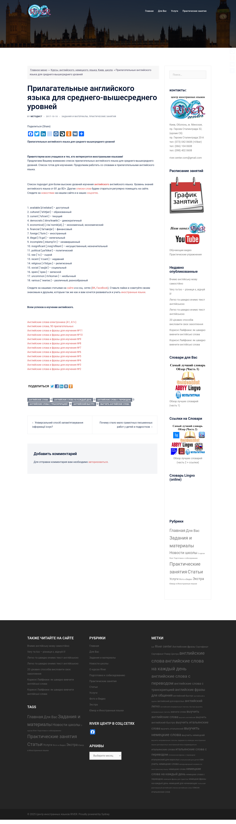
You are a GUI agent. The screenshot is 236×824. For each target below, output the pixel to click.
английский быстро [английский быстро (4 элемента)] (183, 695)
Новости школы (99, 663)
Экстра (93, 704)
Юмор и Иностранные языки (106, 710)
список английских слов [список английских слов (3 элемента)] (182, 788)
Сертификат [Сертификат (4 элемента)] (202, 646)
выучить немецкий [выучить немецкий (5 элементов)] (193, 735)
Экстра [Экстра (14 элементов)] (198, 579)
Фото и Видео (97, 698)
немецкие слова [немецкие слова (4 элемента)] (177, 769)
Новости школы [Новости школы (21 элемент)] (183, 553)
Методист (36, 116)
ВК (93, 287)
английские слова (38, 400)
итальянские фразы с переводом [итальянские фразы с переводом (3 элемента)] (182, 755)
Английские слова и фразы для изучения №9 (54, 339)
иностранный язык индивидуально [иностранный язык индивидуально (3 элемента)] (183, 745)
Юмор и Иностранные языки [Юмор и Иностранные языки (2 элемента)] (183, 583)
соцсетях (92, 192)
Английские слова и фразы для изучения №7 (54, 347)
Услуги (174, 11)
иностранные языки (133, 292)
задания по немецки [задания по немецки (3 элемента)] (186, 740)
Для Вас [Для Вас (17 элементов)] (192, 531)
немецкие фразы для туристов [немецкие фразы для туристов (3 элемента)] (175, 779)
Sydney (105, 814)
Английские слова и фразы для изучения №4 (54, 360)
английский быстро (83, 404)
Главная (149, 11)
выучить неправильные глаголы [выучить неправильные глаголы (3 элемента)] (164, 740)
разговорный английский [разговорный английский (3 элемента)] (161, 788)
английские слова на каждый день (73, 400)
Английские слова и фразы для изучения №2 (54, 369)
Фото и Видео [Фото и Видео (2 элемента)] (185, 579)
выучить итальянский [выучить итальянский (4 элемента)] (172, 728)
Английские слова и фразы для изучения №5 (54, 356)
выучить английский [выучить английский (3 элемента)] (187, 717)
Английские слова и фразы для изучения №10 (55, 334)
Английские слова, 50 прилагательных (50, 326)
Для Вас (162, 11)
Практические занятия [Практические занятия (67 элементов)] (52, 736)
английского (101, 184)
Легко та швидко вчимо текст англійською (53, 657)
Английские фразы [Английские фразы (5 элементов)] (183, 646)
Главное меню (38, 70)
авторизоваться (98, 461)
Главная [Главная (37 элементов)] (177, 530)
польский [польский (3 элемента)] (202, 783)
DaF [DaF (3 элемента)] (153, 647)
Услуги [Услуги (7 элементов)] (174, 579)
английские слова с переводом (114, 400)
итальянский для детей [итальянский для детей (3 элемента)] (189, 760)
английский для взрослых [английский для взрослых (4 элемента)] (170, 701)
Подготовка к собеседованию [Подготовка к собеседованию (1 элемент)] (186, 558)
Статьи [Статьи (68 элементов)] (195, 572)
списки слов (83, 188)
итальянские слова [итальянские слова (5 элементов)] (163, 749)
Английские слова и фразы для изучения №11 (55, 330)
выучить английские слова (114, 404)
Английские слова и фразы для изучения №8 (54, 343)
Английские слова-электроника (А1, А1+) (51, 322)
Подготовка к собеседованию (107, 675)
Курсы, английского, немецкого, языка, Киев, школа (82, 70)
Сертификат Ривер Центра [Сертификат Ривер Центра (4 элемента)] (165, 654)
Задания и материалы (75, 116)
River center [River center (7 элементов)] (163, 646)
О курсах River (97, 669)
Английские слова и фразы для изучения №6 (54, 352)
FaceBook (102, 287)
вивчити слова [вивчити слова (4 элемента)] (178, 712)
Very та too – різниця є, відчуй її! (46, 651)
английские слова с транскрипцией (49, 404)
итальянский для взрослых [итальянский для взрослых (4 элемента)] (165, 759)
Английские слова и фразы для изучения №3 (54, 364)
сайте (70, 287)
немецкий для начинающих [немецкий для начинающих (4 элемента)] (183, 783)
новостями (47, 192)
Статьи (93, 686)
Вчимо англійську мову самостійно (48, 645)
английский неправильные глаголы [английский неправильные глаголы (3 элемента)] (174, 707)
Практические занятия (194, 11)
